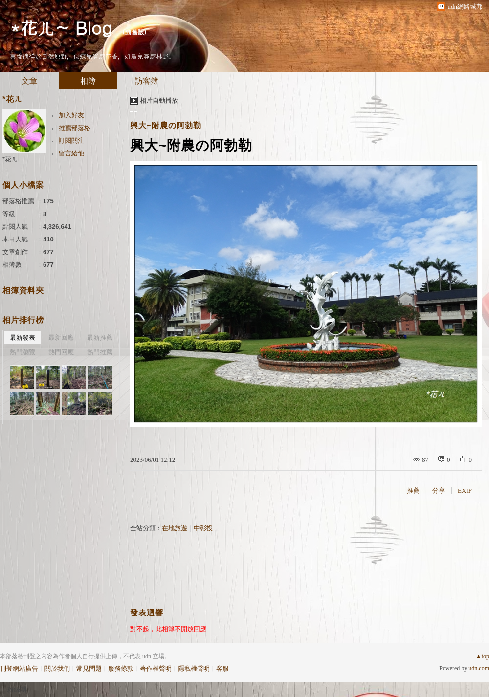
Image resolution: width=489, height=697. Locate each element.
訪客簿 (146, 81)
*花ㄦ (10, 159)
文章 (29, 81)
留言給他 (71, 153)
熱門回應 (61, 352)
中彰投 (203, 528)
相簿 (88, 81)
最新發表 (22, 337)
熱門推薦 (99, 352)
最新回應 (61, 337)
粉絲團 (16, 689)
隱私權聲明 (194, 668)
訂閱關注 (71, 140)
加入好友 (71, 115)
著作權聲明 (156, 668)
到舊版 (134, 32)
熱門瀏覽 (22, 352)
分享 (438, 490)
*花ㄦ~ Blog (61, 27)
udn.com (478, 668)
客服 (222, 668)
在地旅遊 (174, 528)
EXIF (465, 490)
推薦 (413, 490)
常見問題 (89, 668)
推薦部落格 (74, 127)
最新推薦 (99, 337)
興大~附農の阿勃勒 (165, 125)
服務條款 (120, 668)
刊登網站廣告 (19, 668)
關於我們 (57, 668)
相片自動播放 (159, 100)
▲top (482, 656)
